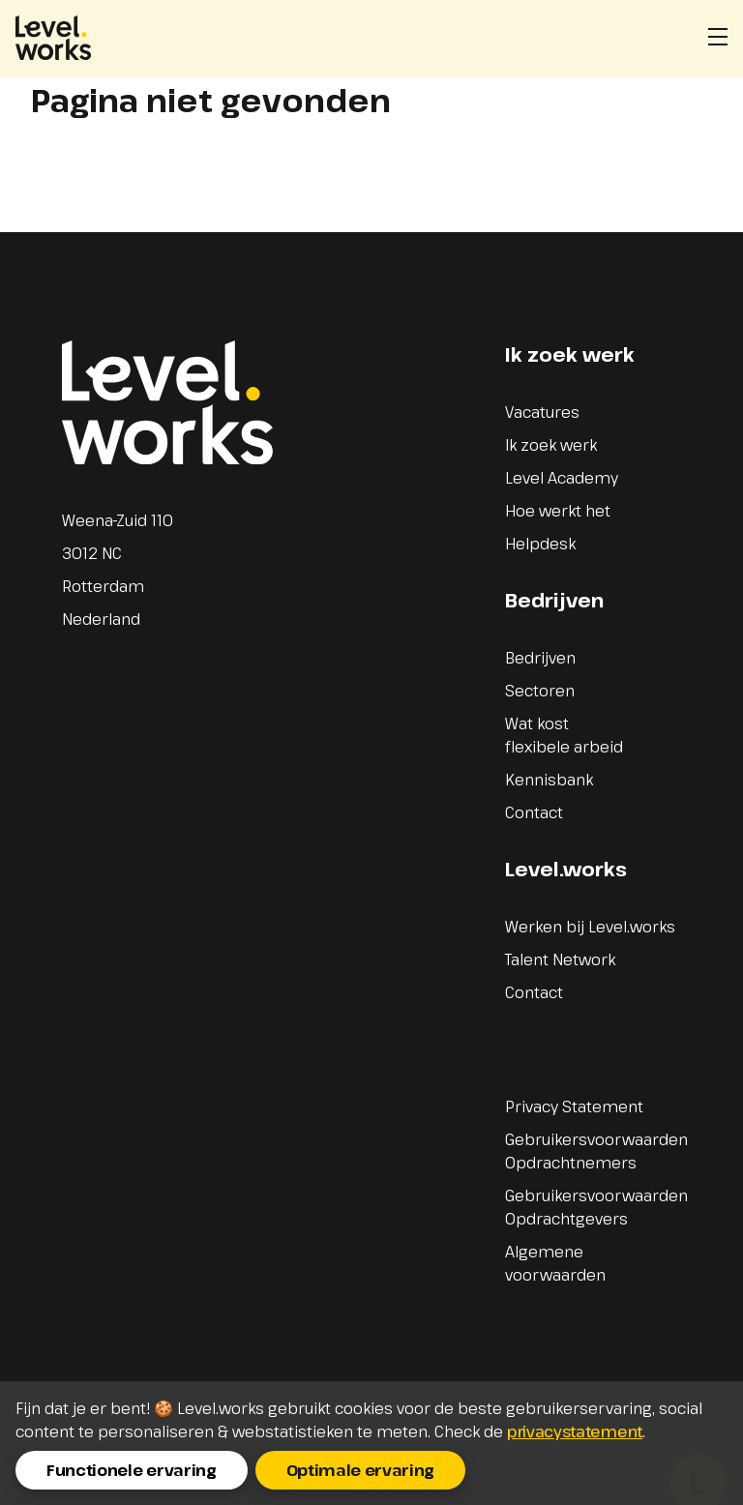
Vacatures (542, 412)
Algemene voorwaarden (555, 1263)
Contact (534, 812)
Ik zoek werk (551, 445)
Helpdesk (540, 543)
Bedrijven (540, 657)
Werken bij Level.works (590, 926)
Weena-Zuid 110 (117, 520)
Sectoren (540, 690)
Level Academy (561, 477)
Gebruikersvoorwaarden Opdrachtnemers (596, 1151)
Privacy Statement (574, 1106)
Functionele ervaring (131, 1470)
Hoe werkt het (557, 510)
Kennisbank (549, 779)
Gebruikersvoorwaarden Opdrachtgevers (596, 1207)
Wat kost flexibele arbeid (564, 735)
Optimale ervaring (360, 1470)
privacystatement (574, 1431)
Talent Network (560, 959)
